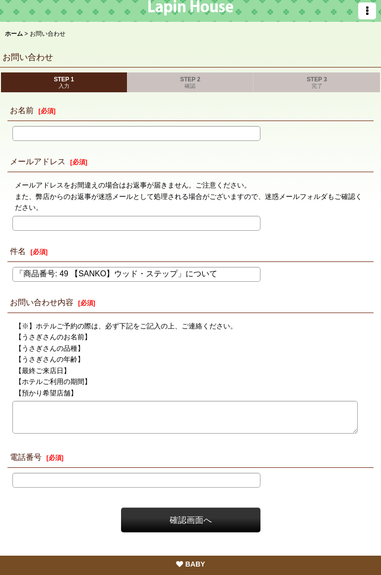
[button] (367, 10)
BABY (190, 564)
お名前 (22, 110)
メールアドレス (37, 161)
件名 (18, 251)
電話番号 (26, 456)
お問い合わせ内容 (41, 302)
